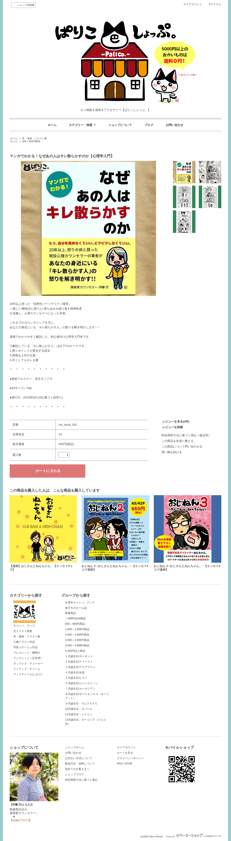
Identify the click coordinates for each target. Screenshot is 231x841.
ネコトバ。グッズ (24, 613)
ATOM (128, 763)
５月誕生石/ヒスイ (76, 677)
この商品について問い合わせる (181, 446)
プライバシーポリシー (130, 758)
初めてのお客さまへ (77, 769)
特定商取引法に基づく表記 (81, 779)
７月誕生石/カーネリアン (80, 688)
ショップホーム (74, 747)
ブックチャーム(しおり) (27, 674)
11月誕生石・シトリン (78, 714)
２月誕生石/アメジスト (79, 661)
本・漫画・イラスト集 (34, 138)
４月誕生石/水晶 (75, 672)
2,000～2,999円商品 (77, 634)
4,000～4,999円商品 (77, 645)
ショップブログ (74, 774)
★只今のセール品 (76, 607)
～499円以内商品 (75, 618)
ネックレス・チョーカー (28, 663)
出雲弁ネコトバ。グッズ (80, 602)
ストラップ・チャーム (26, 668)
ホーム (52, 125)
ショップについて (120, 125)
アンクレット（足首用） (28, 658)
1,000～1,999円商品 (77, 629)
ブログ (149, 125)
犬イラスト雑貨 (22, 631)
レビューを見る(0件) (175, 421)
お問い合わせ (174, 125)
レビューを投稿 (172, 427)
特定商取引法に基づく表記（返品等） (186, 435)
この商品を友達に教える (177, 441)
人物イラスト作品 (24, 641)
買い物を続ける (171, 452)
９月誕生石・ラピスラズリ (81, 703)
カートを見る (125, 752)
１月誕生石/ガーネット (79, 656)
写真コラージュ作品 (25, 647)
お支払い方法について (78, 758)
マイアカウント (192, 4)
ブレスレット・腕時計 (26, 652)
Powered (193, 836)
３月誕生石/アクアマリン (80, 667)
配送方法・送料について (80, 763)
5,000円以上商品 (75, 650)
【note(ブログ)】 (21, 820)
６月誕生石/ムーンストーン (81, 683)
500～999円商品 (31, 141)
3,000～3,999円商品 (77, 640)
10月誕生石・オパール (78, 709)
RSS (119, 763)
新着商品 (70, 613)
